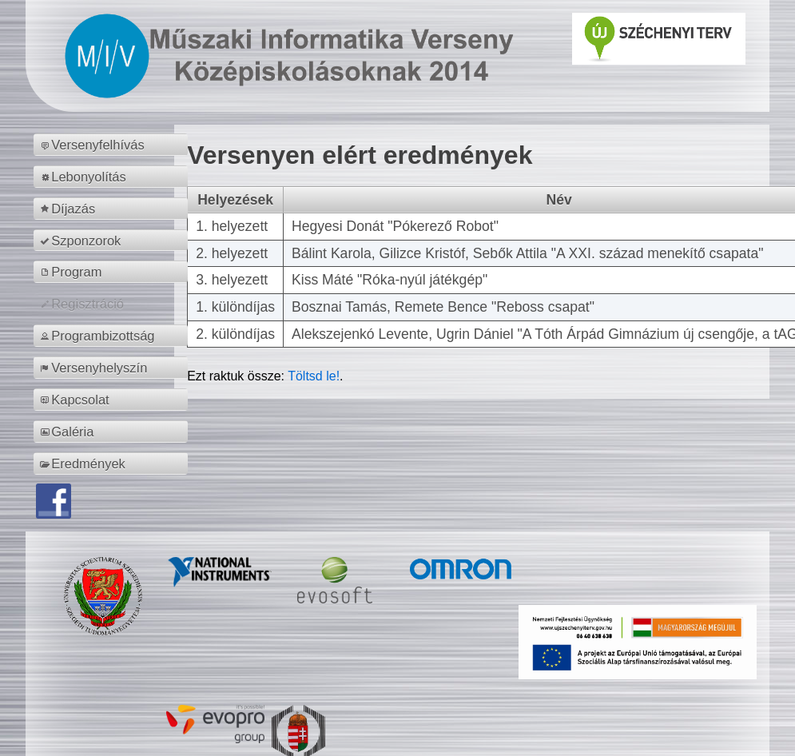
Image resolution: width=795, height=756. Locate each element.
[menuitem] (113, 144)
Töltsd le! (314, 376)
